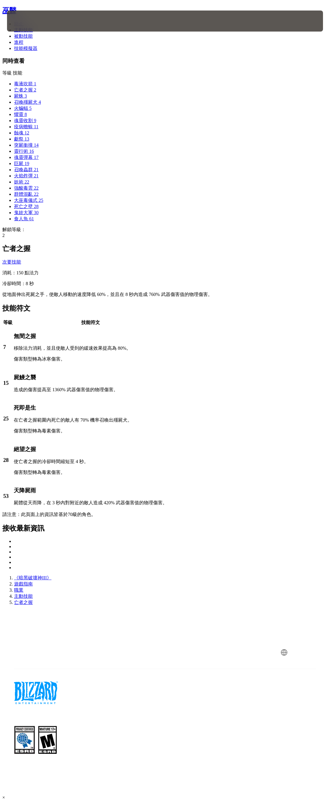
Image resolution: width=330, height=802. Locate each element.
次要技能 (11, 261)
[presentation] (24, 21)
